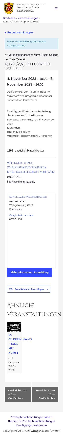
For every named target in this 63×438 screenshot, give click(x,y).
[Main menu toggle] (56, 8)
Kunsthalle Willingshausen (28, 196)
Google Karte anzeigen (21, 215)
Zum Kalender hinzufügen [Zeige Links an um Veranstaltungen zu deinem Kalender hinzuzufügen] (29, 289)
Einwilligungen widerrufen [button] (31, 425)
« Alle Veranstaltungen (19, 32)
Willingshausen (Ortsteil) (31, 4)
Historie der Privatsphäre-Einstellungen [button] (31, 421)
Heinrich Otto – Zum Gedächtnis (17, 394)
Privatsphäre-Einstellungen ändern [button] (31, 417)
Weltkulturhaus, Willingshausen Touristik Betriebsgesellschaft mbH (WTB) (31, 167)
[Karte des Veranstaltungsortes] (31, 244)
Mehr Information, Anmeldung (29, 272)
